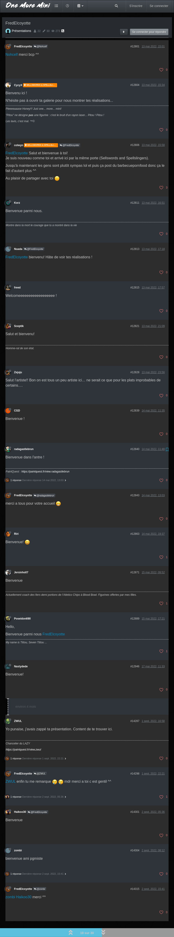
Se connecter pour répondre (149, 19)
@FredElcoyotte (69, 132)
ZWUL (18, 708)
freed (17, 274)
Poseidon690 (22, 606)
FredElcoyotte (23, 33)
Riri (16, 521)
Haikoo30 (20, 799)
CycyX (18, 72)
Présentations (21, 18)
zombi (18, 837)
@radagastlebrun (44, 483)
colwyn (18, 132)
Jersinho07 (21, 559)
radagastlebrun (24, 436)
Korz (17, 190)
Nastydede (21, 653)
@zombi (39, 876)
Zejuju (18, 359)
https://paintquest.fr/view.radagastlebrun (45, 458)
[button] (80, 6)
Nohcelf (11, 42)
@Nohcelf (40, 34)
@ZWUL (40, 761)
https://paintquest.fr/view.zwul (23, 736)
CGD (17, 397)
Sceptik (19, 313)
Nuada (18, 236)
